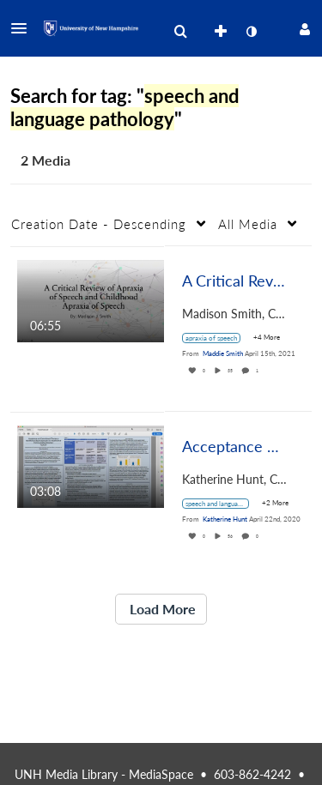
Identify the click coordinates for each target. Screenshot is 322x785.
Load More (161, 609)
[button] (24, 28)
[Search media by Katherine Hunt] (225, 519)
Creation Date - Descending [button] (98, 224)
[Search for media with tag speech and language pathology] (222, 503)
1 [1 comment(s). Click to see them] (258, 370)
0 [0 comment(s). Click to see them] (258, 536)
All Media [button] (247, 224)
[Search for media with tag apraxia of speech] (217, 338)
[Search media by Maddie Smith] (223, 353)
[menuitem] (180, 31)
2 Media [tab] (45, 160)
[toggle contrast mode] (250, 31)
